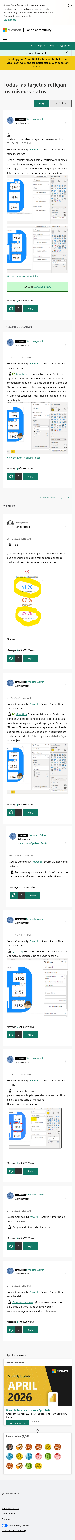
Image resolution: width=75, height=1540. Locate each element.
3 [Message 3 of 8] (17, 1238)
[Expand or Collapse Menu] (5, 38)
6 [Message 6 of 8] (17, 468)
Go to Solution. (42, 286)
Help (52, 45)
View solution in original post (23, 457)
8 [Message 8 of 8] (17, 650)
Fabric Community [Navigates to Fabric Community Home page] (38, 30)
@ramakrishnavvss (22, 1302)
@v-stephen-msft (16, 276)
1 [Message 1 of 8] (17, 300)
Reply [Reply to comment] (30, 476)
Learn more (9, 19)
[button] (41, 103)
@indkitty (32, 276)
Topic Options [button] (59, 103)
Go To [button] (63, 45)
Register (28, 45)
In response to (32, 843)
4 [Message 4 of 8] (17, 1162)
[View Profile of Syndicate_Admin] (35, 119)
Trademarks (7, 1519)
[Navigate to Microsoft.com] (12, 30)
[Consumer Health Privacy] (37, 1530)
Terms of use (8, 1513)
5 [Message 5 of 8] (17, 1026)
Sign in (41, 45)
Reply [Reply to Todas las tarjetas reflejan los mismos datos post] (30, 308)
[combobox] (47, 53)
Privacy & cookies (10, 1508)
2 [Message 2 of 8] (17, 1321)
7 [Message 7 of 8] (19, 887)
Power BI (34, 149)
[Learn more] (17, 1423)
